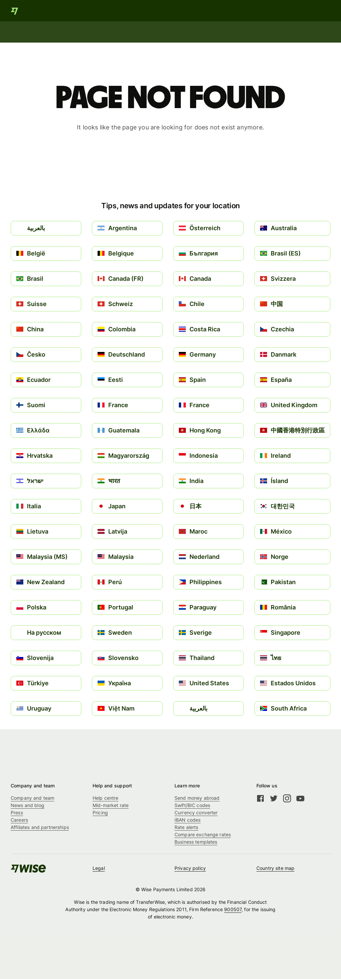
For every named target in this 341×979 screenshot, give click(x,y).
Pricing (100, 812)
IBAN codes (187, 820)
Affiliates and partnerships (40, 827)
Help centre (106, 798)
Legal (99, 868)
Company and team (32, 798)
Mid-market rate (111, 805)
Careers (19, 820)
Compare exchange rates (202, 834)
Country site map (275, 868)
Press (17, 812)
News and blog (27, 805)
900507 (232, 909)
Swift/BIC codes (192, 805)
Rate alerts (186, 827)
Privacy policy (190, 868)
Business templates (195, 842)
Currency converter (196, 812)
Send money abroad (196, 798)
